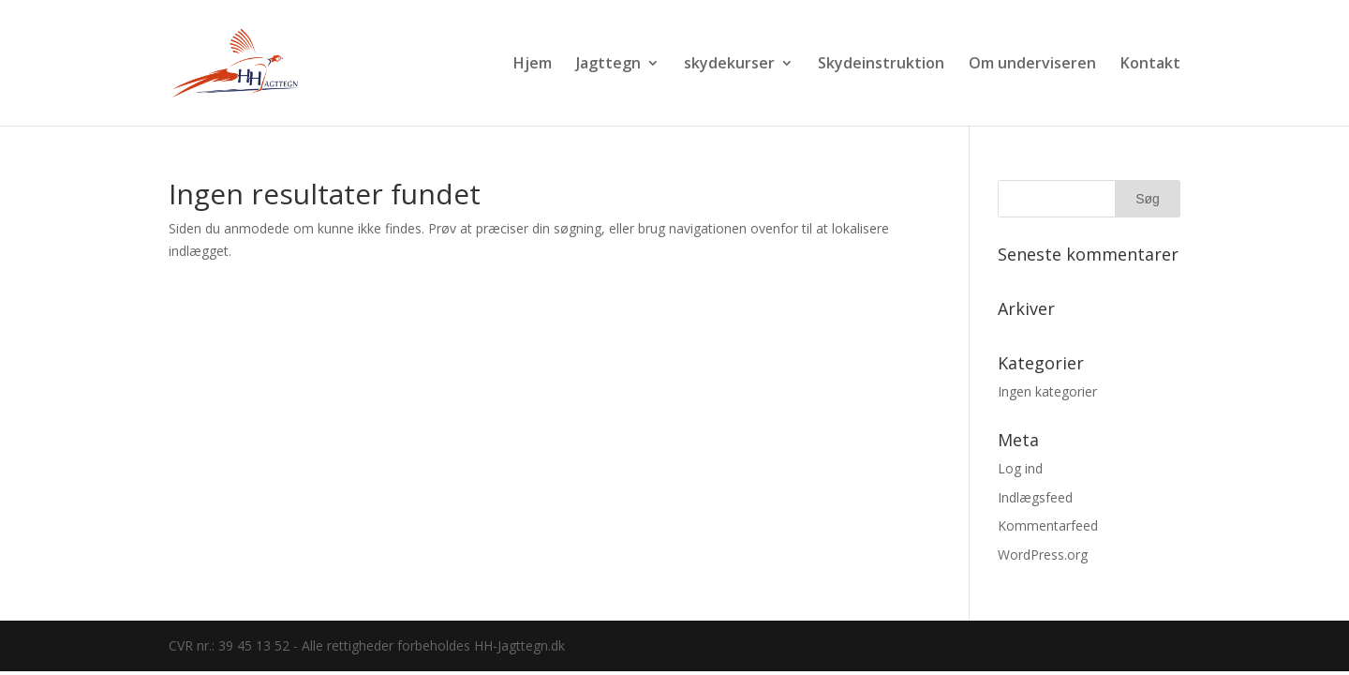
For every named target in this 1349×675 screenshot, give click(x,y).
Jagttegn (608, 64)
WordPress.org (1043, 554)
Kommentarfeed (1048, 525)
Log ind (1020, 468)
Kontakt (1150, 64)
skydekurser (729, 64)
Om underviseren (1032, 64)
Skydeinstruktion (881, 64)
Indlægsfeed (1035, 497)
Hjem (532, 64)
